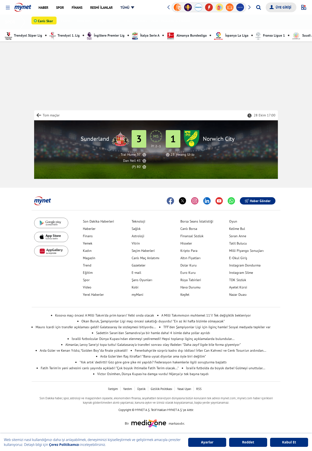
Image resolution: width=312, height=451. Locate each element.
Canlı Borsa (188, 228)
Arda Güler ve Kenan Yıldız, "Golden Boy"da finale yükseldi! (83, 350)
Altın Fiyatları (190, 258)
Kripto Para (188, 250)
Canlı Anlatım (137, 22)
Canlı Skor (46, 22)
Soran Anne (237, 236)
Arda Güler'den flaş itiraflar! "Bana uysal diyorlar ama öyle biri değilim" (153, 356)
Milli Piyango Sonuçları (246, 250)
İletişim (113, 389)
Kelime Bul (237, 228)
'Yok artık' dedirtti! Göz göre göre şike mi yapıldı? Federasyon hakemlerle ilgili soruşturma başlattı (153, 362)
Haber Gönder (258, 201)
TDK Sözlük (237, 280)
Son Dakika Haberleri (98, 221)
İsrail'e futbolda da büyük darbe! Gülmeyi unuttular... (225, 368)
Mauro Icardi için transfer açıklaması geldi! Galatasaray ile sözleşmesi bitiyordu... (96, 327)
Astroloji (138, 236)
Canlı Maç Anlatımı (145, 258)
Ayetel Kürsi (238, 287)
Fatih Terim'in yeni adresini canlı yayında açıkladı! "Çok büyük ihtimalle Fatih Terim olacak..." (110, 368)
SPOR (11, 22)
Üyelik (141, 389)
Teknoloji (138, 221)
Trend (87, 265)
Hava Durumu (190, 287)
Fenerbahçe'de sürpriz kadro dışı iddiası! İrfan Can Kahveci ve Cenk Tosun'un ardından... (200, 350)
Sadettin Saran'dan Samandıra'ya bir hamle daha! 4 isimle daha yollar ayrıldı (153, 333)
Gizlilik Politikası (161, 389)
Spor (86, 280)
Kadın (87, 250)
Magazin (89, 258)
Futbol (67, 22)
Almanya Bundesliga (187, 35)
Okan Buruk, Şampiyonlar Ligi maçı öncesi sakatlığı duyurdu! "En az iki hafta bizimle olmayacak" (153, 321)
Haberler (89, 228)
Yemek (87, 243)
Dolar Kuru (188, 265)
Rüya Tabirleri (190, 280)
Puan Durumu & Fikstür (171, 22)
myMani (137, 294)
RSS (199, 389)
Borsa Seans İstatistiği (196, 221)
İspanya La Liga (231, 35)
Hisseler (186, 243)
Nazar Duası (238, 294)
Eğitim (88, 272)
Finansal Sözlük (192, 236)
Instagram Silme (241, 272)
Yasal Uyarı (184, 389)
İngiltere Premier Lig (106, 35)
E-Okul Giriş (238, 258)
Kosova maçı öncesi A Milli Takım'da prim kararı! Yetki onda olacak (104, 315)
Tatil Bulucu (238, 243)
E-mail (136, 272)
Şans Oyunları (142, 280)
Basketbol (86, 22)
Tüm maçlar (51, 115)
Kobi (135, 287)
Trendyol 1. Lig (64, 35)
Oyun (233, 221)
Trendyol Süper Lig (23, 35)
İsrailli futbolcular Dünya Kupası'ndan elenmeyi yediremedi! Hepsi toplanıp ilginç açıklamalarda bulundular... (153, 339)
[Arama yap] (258, 7)
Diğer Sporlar (110, 22)
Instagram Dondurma (245, 265)
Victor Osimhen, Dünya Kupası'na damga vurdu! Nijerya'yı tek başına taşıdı (153, 374)
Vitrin (136, 243)
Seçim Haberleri (143, 250)
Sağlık (136, 228)
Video (87, 287)
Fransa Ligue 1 (270, 35)
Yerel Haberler (93, 294)
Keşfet (184, 294)
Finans (88, 236)
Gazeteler (139, 265)
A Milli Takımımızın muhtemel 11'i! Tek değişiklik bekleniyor (206, 315)
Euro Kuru (188, 272)
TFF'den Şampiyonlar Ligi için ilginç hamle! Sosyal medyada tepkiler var (217, 327)
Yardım (127, 389)
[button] (8, 8)
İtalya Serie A (145, 35)
